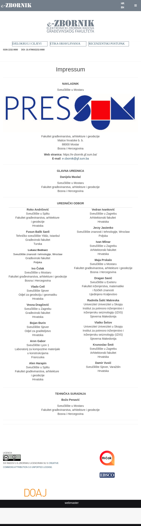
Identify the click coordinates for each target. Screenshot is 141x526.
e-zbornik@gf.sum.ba (75, 158)
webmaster (71, 502)
